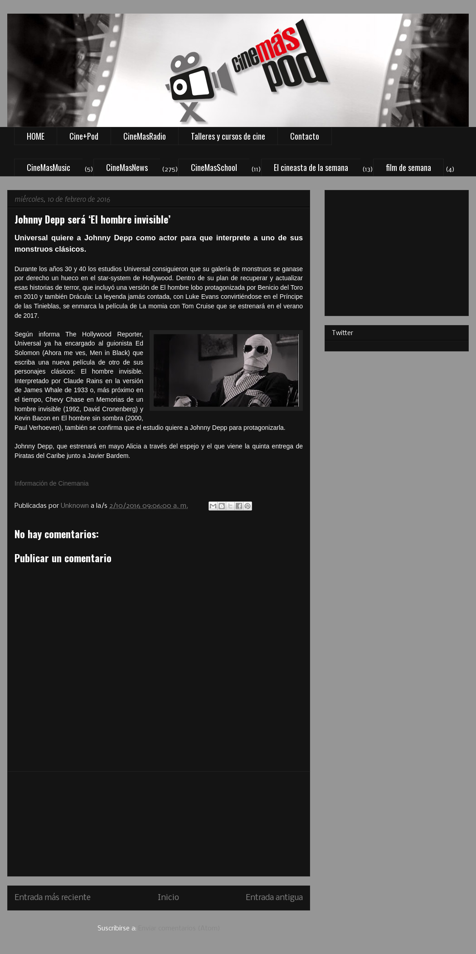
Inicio (168, 898)
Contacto (304, 136)
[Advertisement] (158, 824)
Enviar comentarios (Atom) (179, 928)
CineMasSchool (214, 167)
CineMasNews (127, 167)
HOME (35, 136)
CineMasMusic (48, 167)
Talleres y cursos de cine (228, 136)
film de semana (408, 167)
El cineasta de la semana (311, 167)
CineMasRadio (144, 136)
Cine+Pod (83, 136)
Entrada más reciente (53, 898)
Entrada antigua (274, 898)
